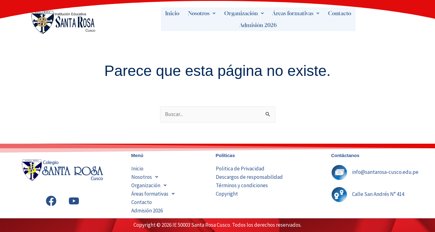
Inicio (172, 13)
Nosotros (201, 13)
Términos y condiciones (242, 185)
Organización (244, 13)
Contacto (339, 13)
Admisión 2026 (258, 25)
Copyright (227, 193)
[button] (202, 13)
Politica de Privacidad (240, 168)
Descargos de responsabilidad (249, 177)
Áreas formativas (296, 13)
